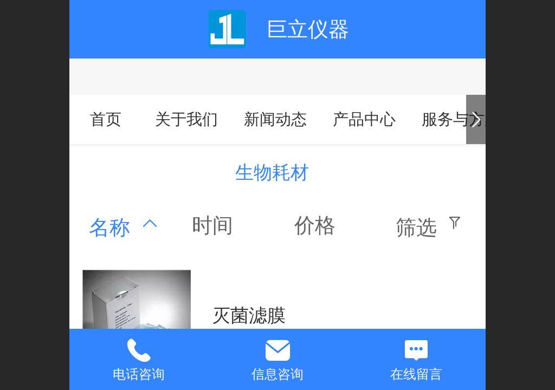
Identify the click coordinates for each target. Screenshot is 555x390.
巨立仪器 (308, 29)
